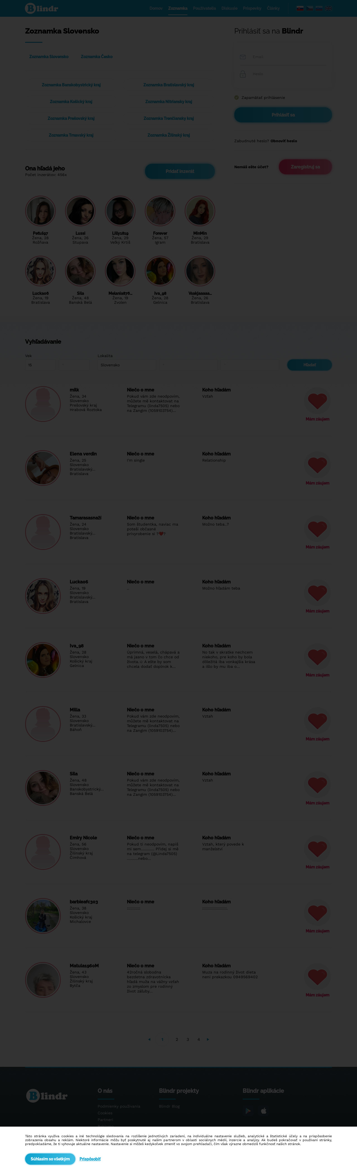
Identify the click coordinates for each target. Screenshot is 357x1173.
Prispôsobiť (89, 1159)
